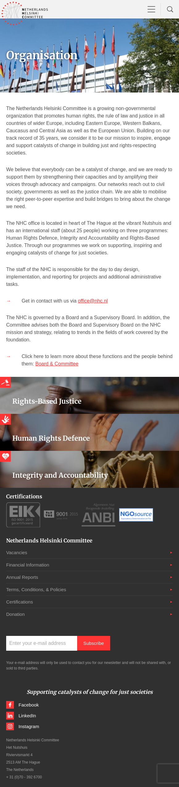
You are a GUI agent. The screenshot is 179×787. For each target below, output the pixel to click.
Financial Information (27, 564)
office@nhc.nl (93, 300)
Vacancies (16, 552)
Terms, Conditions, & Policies (36, 589)
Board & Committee (56, 363)
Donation (15, 614)
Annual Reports (22, 577)
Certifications (19, 601)
